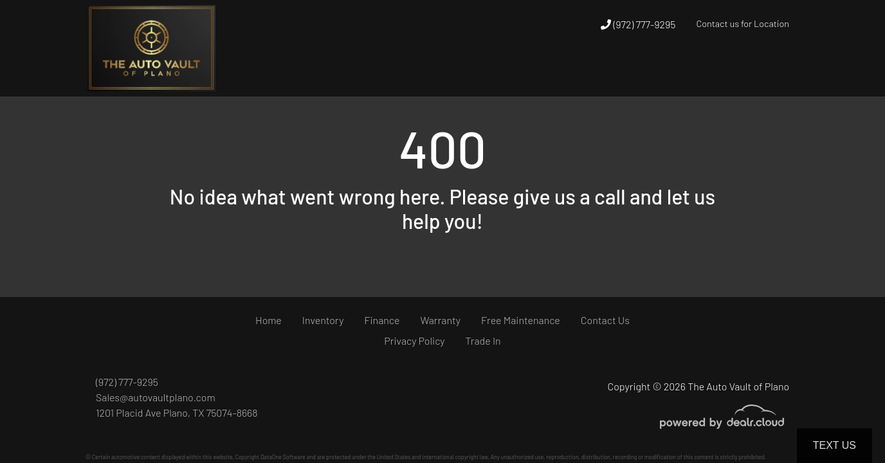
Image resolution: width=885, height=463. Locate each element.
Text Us (834, 445)
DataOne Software (283, 456)
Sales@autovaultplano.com (155, 397)
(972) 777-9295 (638, 24)
